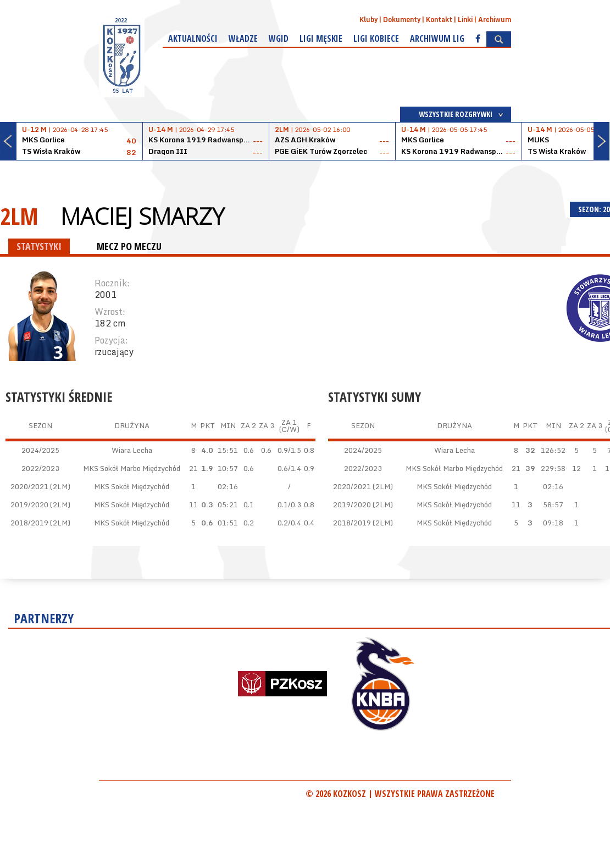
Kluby (368, 19)
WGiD (279, 38)
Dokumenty (401, 19)
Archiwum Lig (437, 38)
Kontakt (439, 19)
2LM (19, 215)
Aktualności (193, 38)
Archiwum (494, 19)
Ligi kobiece (376, 38)
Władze (243, 38)
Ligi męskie (321, 38)
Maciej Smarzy (142, 216)
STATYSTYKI (39, 246)
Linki (465, 19)
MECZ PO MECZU (129, 246)
